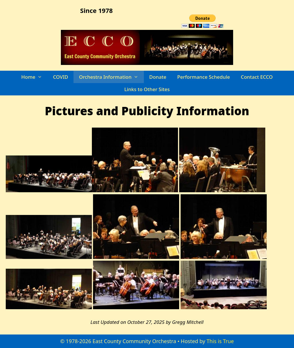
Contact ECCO (257, 77)
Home (34, 77)
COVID (60, 77)
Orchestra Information (111, 77)
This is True (220, 341)
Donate (157, 77)
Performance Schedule (203, 77)
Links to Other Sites (147, 89)
